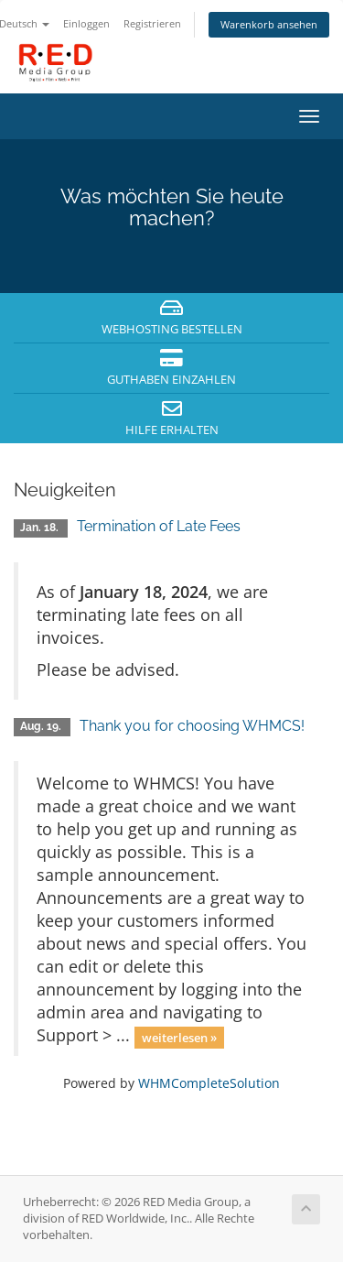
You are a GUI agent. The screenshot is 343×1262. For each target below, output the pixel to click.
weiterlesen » (179, 1036)
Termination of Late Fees (159, 526)
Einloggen (86, 23)
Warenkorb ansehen (268, 24)
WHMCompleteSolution (209, 1083)
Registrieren (152, 23)
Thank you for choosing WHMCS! (192, 725)
